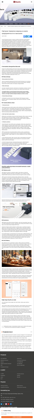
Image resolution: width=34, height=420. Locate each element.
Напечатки (19, 358)
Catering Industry (4, 385)
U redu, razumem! (17, 417)
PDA (1, 365)
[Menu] (31, 2)
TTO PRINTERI (20, 361)
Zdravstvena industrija (21, 387)
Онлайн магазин (20, 373)
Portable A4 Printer (4, 366)
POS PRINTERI (4, 358)
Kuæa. (2, 26)
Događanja (11, 23)
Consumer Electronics (21, 360)
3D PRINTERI (19, 363)
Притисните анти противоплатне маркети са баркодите (15, 327)
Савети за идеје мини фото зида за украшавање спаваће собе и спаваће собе (16, 346)
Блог (28, 23)
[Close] (32, 409)
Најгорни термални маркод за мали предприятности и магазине (19, 26)
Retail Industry (20, 385)
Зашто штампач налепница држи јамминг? (9, 342)
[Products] (2, 2)
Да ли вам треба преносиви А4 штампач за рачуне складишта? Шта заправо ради (17, 334)
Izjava (20, 23)
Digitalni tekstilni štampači (6, 363)
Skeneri (2, 361)
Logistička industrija (5, 387)
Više (31, 331)
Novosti (24, 23)
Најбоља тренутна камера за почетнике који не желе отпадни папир (14, 337)
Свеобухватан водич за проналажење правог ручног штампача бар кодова (17, 326)
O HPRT (6, 23)
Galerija (16, 23)
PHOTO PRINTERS (21, 365)
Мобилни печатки (4, 360)
